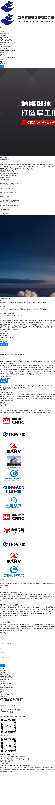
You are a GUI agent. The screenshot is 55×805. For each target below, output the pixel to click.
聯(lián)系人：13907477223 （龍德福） (11, 710)
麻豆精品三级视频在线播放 (32, 769)
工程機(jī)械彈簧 (4, 179)
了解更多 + (3, 390)
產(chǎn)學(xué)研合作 (6, 392)
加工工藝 (2, 383)
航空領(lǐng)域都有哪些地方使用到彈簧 (11, 592)
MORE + (2, 304)
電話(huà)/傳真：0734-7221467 (9, 705)
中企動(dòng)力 (17, 765)
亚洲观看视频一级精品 (7, 772)
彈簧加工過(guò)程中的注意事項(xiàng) (11, 605)
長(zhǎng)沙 (26, 765)
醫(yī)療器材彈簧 (5, 177)
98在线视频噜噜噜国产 (6, 769)
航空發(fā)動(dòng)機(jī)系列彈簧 (9, 173)
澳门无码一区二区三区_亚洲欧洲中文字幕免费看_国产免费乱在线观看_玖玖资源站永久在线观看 (27, 767)
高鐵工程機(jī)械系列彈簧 (7, 171)
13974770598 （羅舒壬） (7, 712)
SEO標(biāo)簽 (4, 763)
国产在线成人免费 (18, 769)
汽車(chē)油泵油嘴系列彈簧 (8, 175)
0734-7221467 (4, 64)
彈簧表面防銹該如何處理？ (7, 622)
